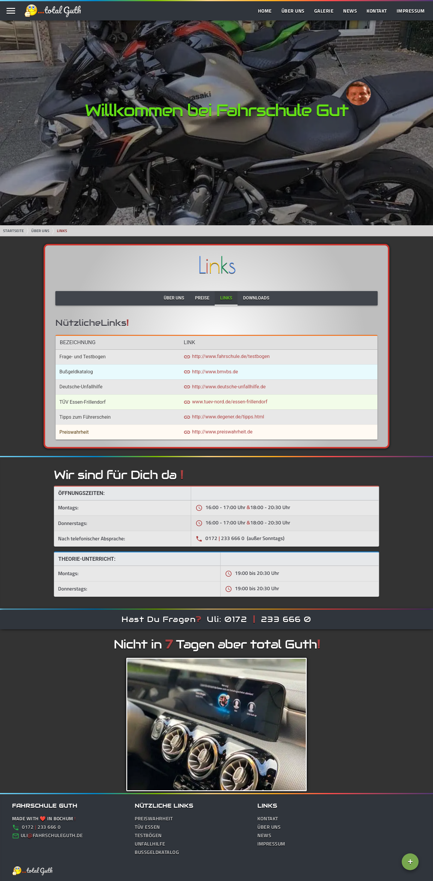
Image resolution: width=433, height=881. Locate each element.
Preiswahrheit (154, 818)
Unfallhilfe (150, 843)
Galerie (324, 10)
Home (265, 10)
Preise (202, 298)
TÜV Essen (147, 827)
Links (62, 231)
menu (11, 11)
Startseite (13, 231)
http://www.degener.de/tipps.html (223, 417)
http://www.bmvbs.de (210, 372)
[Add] (410, 861)
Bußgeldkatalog (157, 852)
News (350, 10)
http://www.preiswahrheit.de (218, 432)
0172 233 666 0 (36, 827)
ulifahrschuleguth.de (52, 835)
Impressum (411, 10)
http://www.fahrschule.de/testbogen (226, 356)
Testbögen (148, 835)
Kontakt (377, 10)
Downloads (256, 298)
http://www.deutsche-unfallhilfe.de (224, 387)
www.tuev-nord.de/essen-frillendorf (225, 402)
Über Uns (293, 10)
